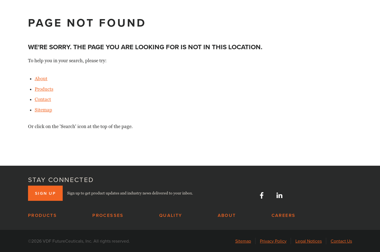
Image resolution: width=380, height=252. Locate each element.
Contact (43, 99)
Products (44, 89)
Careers (284, 215)
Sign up (45, 193)
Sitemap (43, 110)
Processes (108, 215)
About (41, 79)
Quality (170, 215)
